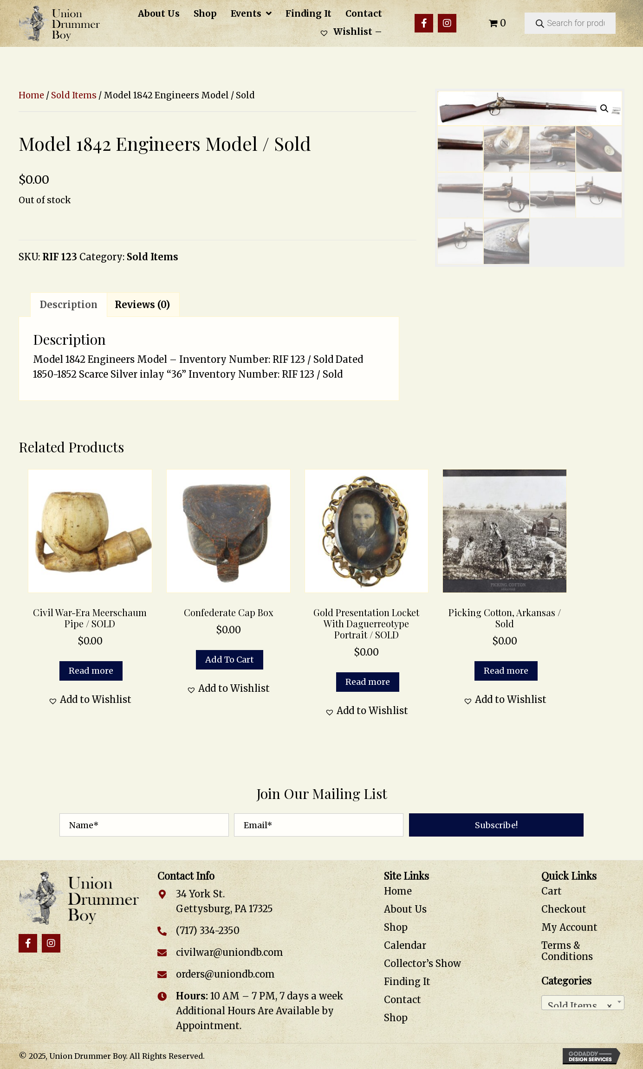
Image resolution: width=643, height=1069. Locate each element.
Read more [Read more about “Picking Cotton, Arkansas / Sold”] (506, 670)
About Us (405, 909)
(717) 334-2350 (208, 930)
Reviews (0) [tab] (142, 304)
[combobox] (582, 1002)
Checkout (563, 909)
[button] (424, 23)
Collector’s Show (422, 963)
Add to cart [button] (229, 659)
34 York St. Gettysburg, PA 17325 (224, 901)
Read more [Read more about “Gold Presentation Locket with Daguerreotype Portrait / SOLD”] (367, 681)
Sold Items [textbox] (580, 1003)
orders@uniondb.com (225, 974)
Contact (402, 999)
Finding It (407, 981)
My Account (569, 927)
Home (31, 95)
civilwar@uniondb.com (229, 952)
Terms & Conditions (567, 951)
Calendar (405, 945)
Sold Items (74, 95)
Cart (551, 891)
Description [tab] (68, 304)
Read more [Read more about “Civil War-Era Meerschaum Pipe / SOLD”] (91, 670)
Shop (396, 927)
